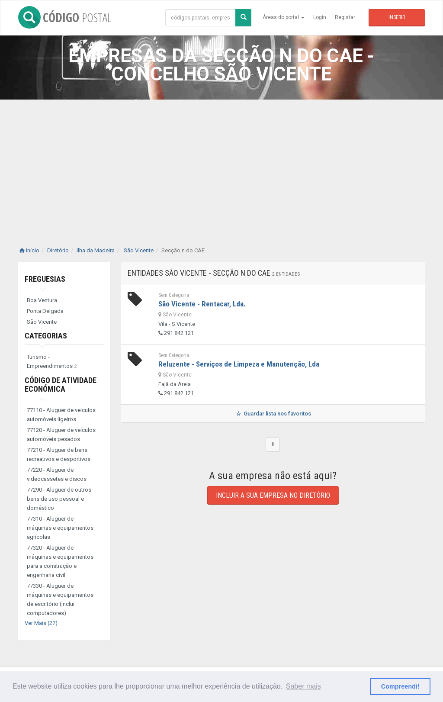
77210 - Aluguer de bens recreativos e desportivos (58, 454)
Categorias (46, 335)
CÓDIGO (64, 17)
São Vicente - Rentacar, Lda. (202, 303)
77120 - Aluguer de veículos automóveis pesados (61, 434)
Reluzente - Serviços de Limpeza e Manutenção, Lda (238, 364)
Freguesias (45, 278)
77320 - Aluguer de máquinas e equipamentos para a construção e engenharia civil (60, 561)
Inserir (396, 17)
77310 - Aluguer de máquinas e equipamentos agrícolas (60, 527)
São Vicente (42, 322)
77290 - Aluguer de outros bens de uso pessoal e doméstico (59, 498)
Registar (345, 17)
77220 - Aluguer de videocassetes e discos (57, 474)
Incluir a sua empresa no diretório (273, 495)
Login (319, 17)
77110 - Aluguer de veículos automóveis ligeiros (61, 414)
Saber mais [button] (303, 686)
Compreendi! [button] (400, 686)
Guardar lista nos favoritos (272, 413)
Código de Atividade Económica (60, 384)
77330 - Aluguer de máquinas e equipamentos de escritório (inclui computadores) (60, 599)
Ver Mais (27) (41, 623)
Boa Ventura (42, 300)
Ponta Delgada (45, 311)
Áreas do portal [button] (284, 17)
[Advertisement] (221, 164)
